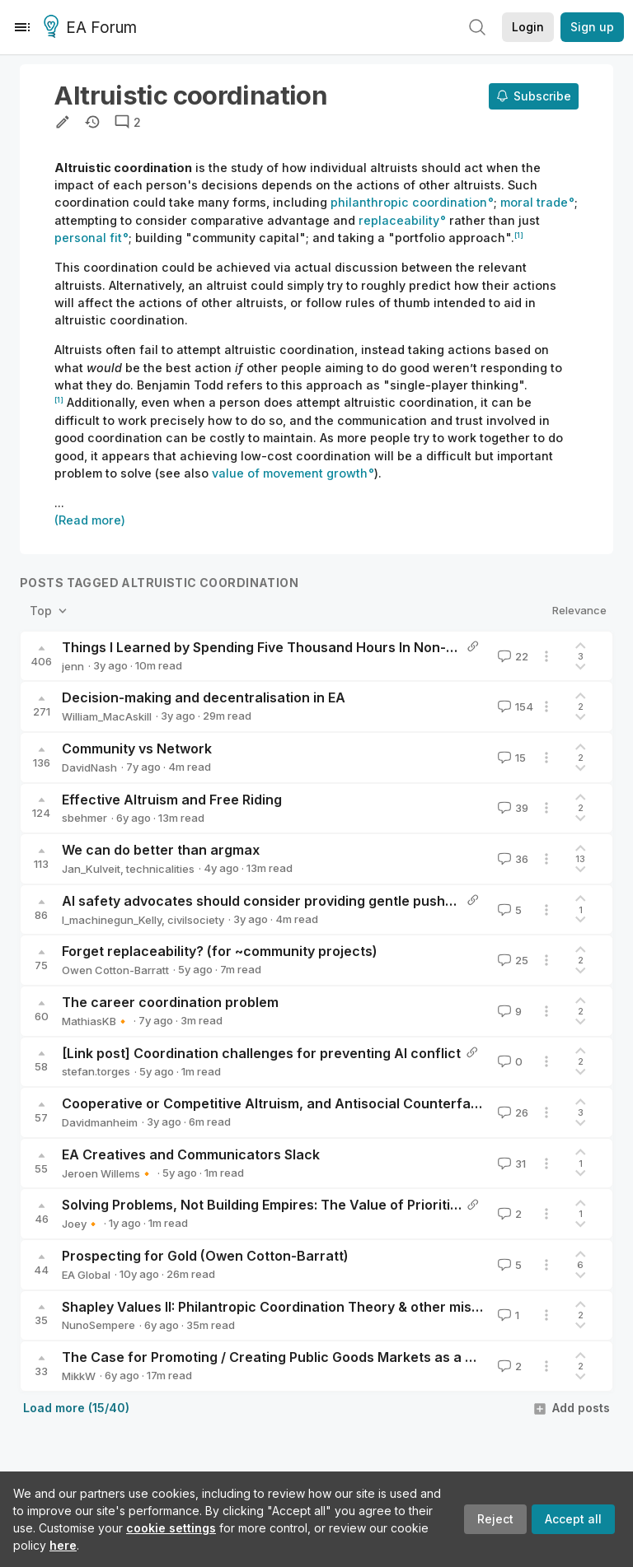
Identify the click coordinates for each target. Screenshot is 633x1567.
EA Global (86, 1274)
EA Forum (93, 28)
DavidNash (89, 767)
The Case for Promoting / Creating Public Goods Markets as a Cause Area (302, 1357)
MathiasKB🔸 (95, 1021)
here (63, 1545)
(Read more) (89, 520)
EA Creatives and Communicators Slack (191, 1154)
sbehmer (84, 817)
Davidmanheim (100, 1122)
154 (514, 706)
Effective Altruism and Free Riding (172, 799)
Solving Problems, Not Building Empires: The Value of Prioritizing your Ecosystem (323, 1204)
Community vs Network (137, 748)
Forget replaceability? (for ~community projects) (219, 951)
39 (511, 807)
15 (510, 757)
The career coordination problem (170, 1002)
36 (511, 858)
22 (511, 656)
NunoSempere (98, 1324)
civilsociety (195, 919)
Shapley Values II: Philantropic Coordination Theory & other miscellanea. (296, 1307)
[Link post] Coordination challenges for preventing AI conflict (261, 1053)
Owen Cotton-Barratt (115, 970)
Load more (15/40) (76, 1408)
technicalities (160, 868)
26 (511, 1112)
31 (510, 1163)
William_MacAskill (107, 716)
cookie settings (171, 1528)
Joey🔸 (81, 1223)
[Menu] (22, 27)
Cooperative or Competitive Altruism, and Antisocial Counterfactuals (286, 1103)
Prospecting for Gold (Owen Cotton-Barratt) (205, 1256)
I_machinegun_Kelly (112, 919)
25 (511, 960)
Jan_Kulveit (91, 868)
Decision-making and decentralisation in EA (203, 697)
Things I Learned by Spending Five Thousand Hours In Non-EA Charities (294, 647)
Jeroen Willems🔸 (107, 1173)
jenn (73, 666)
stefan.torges (96, 1071)
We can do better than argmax (161, 850)
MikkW (79, 1376)
